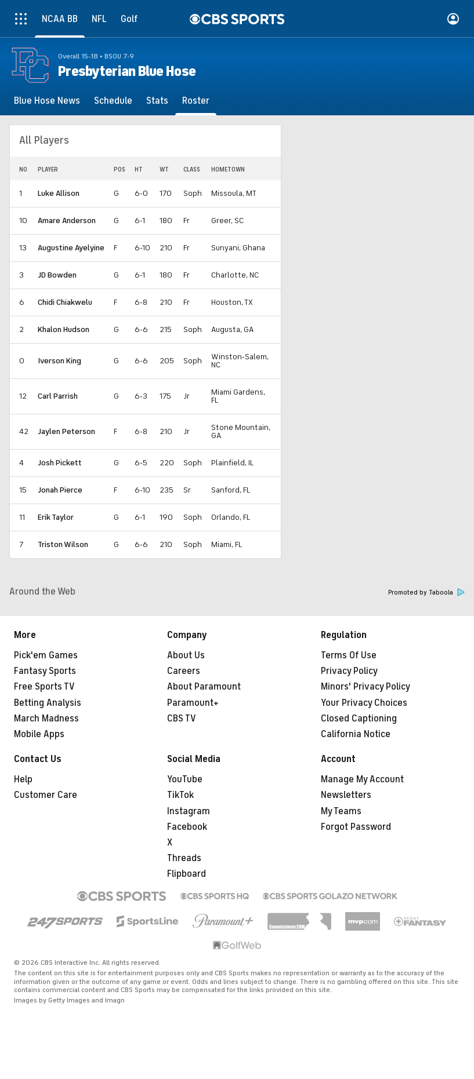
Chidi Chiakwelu (65, 302)
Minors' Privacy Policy (365, 686)
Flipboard (186, 874)
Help (23, 779)
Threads (184, 858)
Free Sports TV (44, 686)
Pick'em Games (46, 655)
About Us (186, 655)
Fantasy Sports (45, 671)
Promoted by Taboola (426, 592)
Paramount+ (193, 703)
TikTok (180, 795)
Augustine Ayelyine (71, 248)
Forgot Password (356, 827)
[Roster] (195, 100)
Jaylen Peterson (66, 431)
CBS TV (181, 718)
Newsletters (346, 795)
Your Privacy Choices (364, 703)
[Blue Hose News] (47, 100)
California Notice (355, 734)
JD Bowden (57, 275)
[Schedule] (113, 100)
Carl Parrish (58, 396)
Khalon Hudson (63, 329)
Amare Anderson (67, 220)
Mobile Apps (39, 734)
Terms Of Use (349, 655)
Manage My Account (362, 779)
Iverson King (59, 361)
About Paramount (204, 686)
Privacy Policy (349, 671)
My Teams (341, 811)
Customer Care (45, 795)
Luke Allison (58, 193)
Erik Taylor (56, 517)
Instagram (188, 811)
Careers (183, 671)
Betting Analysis (47, 703)
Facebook (187, 827)
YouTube (184, 779)
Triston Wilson (63, 544)
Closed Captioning (359, 718)
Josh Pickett (60, 463)
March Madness (46, 718)
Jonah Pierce (60, 490)
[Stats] (157, 100)
